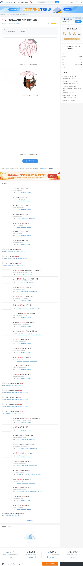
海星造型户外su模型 (20, 232)
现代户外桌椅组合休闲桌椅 (12, 383)
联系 (42, 168)
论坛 (15, 2)
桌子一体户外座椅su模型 (22, 339)
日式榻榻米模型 (33, 361)
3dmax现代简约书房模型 (30, 491)
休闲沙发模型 (19, 258)
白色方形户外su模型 (20, 205)
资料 (12, 2)
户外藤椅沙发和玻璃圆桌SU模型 (24, 444)
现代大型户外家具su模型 (22, 479)
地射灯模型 (23, 192)
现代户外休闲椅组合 (10, 256)
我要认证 (73, 557)
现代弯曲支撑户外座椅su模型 (23, 435)
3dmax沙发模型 (24, 282)
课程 (19, 2)
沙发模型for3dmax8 (33, 282)
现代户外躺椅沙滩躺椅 (11, 249)
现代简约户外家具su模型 (22, 488)
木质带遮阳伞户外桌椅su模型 (69, 100)
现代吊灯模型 (23, 251)
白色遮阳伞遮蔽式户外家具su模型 (70, 95)
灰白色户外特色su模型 (21, 505)
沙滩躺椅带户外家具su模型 (22, 305)
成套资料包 (27, 2)
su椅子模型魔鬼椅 (9, 251)
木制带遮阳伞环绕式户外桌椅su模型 (70, 81)
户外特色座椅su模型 (20, 240)
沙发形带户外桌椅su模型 (22, 461)
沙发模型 (18, 282)
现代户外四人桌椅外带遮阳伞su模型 (70, 83)
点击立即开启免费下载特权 (72, 39)
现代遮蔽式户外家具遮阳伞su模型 (70, 92)
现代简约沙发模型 (20, 491)
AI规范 (22, 2)
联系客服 (52, 557)
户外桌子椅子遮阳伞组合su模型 (69, 86)
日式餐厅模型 (19, 361)
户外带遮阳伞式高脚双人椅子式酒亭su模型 (19, 14)
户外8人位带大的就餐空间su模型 (24, 313)
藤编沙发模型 (8, 392)
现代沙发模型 (25, 218)
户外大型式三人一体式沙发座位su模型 (25, 279)
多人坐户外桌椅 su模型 (21, 470)
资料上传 (10, 557)
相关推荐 (4, 183)
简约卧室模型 (39, 491)
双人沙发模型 (19, 274)
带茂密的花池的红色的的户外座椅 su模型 (26, 418)
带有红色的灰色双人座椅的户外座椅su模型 (27, 270)
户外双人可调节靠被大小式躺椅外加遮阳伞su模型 (72, 89)
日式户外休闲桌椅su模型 (22, 357)
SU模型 (7, 14)
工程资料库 (2, 14)
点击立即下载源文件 (50, 564)
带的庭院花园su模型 (20, 427)
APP (32, 2)
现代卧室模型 (32, 218)
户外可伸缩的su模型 (20, 188)
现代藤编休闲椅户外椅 (11, 397)
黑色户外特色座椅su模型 (22, 374)
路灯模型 (18, 192)
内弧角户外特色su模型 (21, 223)
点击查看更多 (30, 520)
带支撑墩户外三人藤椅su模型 (23, 296)
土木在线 (8, 2)
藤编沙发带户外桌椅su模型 (22, 287)
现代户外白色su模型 (20, 214)
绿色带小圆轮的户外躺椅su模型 (24, 453)
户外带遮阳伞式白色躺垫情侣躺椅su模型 (71, 78)
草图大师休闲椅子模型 (10, 258)
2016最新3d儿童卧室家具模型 (23, 308)
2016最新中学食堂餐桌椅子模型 (23, 335)
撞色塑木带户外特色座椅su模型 (24, 322)
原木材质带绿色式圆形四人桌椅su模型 (25, 331)
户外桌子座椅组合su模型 (22, 348)
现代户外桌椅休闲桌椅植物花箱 (14, 514)
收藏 (51, 168)
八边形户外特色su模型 (21, 496)
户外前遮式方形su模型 (21, 197)
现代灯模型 (19, 218)
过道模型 (29, 192)
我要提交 (31, 557)
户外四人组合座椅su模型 (22, 366)
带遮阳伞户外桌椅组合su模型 (69, 97)
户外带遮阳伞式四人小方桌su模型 (70, 76)
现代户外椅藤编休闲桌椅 (12, 390)
